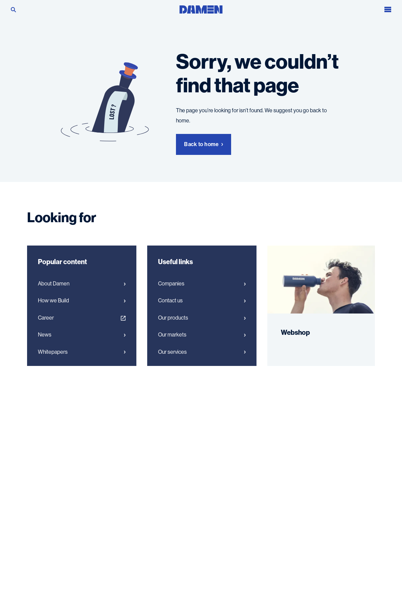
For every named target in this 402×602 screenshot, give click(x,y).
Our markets (202, 335)
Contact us (202, 301)
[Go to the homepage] (201, 7)
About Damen (82, 284)
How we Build (82, 301)
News (82, 335)
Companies (202, 284)
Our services (202, 352)
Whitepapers (82, 352)
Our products (202, 318)
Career (82, 318)
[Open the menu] (387, 8)
